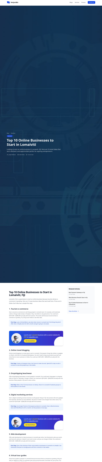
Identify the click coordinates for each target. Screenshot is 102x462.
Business (13, 133)
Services (77, 2)
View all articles (74, 311)
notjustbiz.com (33, 337)
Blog (8, 133)
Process (83, 2)
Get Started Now (30, 341)
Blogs (71, 2)
